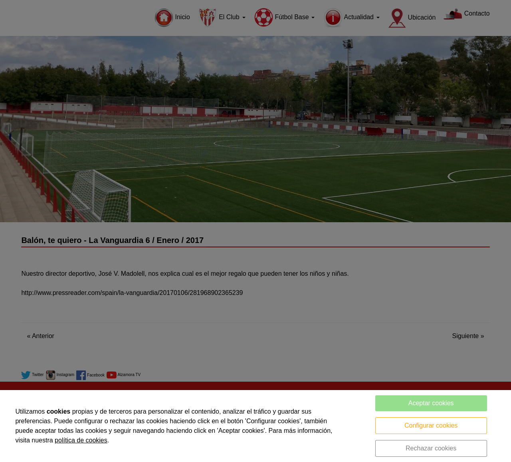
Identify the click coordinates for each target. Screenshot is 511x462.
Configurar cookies (431, 425)
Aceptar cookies (431, 403)
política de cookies (81, 440)
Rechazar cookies (431, 448)
